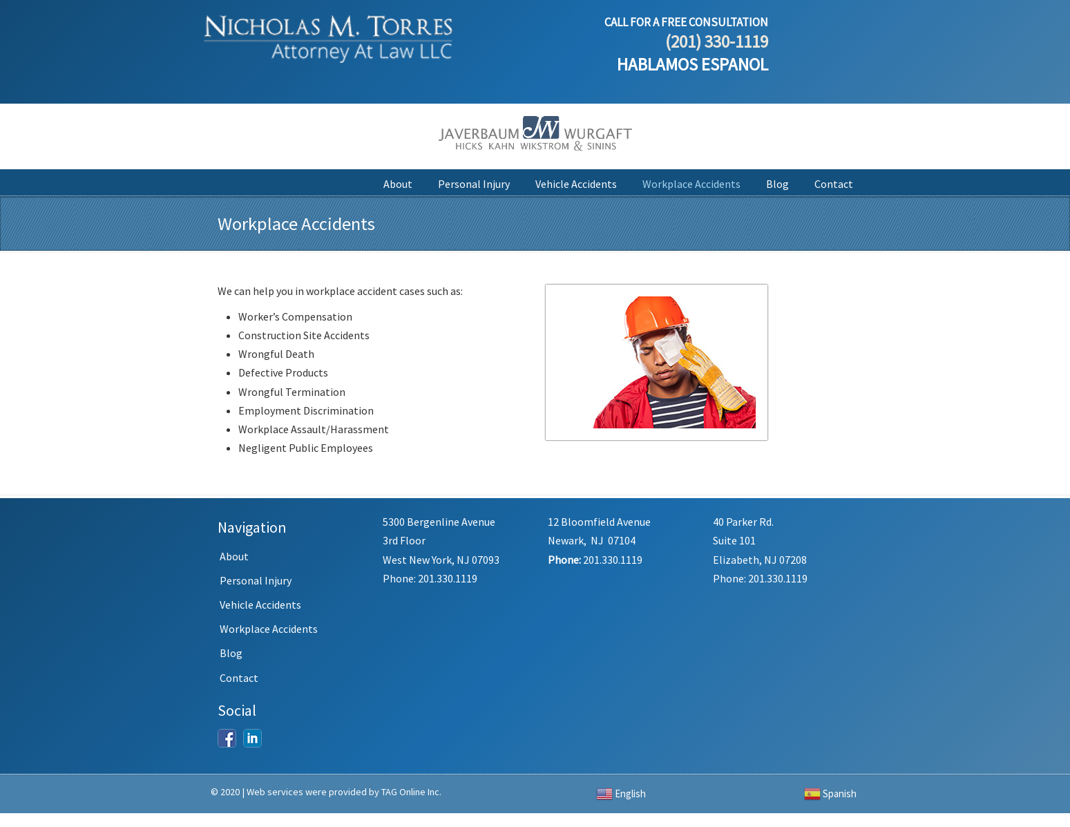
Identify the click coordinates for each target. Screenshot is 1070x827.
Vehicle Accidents (260, 604)
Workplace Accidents (269, 629)
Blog (231, 653)
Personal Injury (256, 580)
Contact (239, 678)
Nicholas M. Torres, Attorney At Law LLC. (328, 33)
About (234, 556)
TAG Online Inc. (411, 792)
